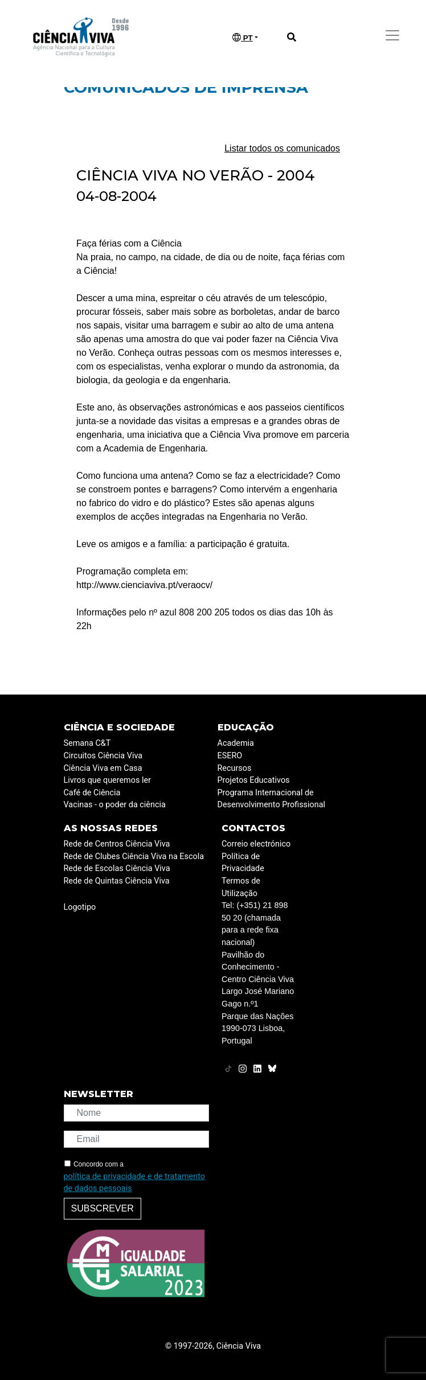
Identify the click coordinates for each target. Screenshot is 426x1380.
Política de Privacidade (243, 863)
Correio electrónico (256, 844)
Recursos (235, 768)
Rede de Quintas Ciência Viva (117, 881)
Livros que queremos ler (107, 780)
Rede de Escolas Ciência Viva (117, 868)
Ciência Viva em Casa (103, 768)
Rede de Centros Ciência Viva (117, 844)
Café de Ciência (92, 793)
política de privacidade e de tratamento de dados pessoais (134, 1183)
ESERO (230, 756)
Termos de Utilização (241, 887)
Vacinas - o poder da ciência (115, 805)
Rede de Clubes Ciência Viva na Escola (134, 856)
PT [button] (242, 37)
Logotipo (80, 907)
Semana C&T (87, 743)
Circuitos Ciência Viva (103, 756)
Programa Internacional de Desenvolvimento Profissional (272, 799)
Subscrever (102, 1208)
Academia (236, 743)
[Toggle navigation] (392, 35)
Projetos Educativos (254, 780)
